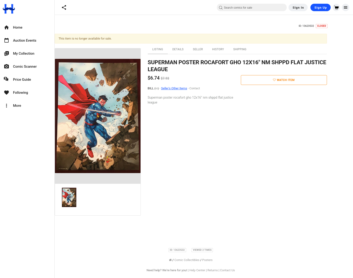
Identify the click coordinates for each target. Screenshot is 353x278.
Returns (226, 270)
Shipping (253, 49)
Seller (211, 49)
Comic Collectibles (200, 260)
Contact (207, 88)
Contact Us (240, 270)
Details (191, 49)
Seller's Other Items (187, 88)
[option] (27, 27)
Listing (170, 49)
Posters (220, 260)
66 (169, 88)
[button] (64, 7)
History (231, 49)
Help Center (210, 270)
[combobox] (252, 7)
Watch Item (297, 80)
